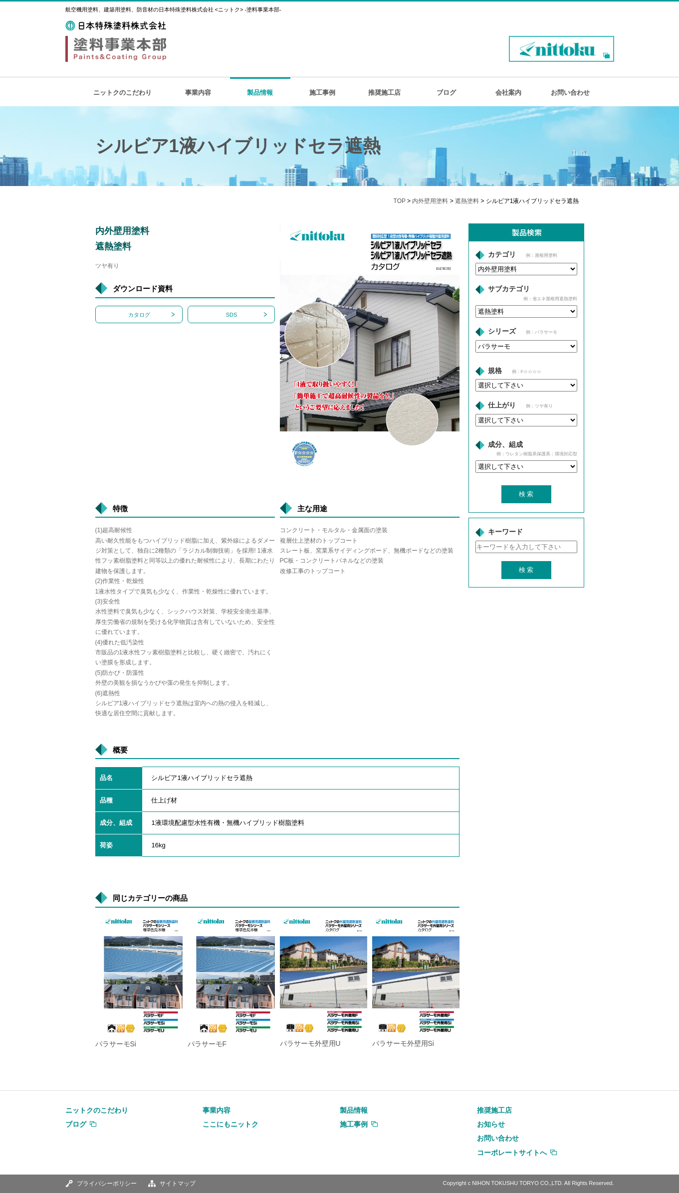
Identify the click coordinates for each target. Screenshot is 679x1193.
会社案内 (508, 92)
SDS (231, 315)
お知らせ (491, 1124)
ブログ (446, 92)
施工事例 (322, 92)
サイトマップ (178, 1183)
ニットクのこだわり (122, 92)
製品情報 (260, 92)
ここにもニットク (230, 1124)
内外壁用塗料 (430, 201)
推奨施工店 (384, 92)
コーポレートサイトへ (512, 1153)
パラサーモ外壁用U (310, 1043)
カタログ (139, 315)
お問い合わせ (570, 92)
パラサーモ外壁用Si (403, 1043)
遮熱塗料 (467, 201)
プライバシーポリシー (107, 1183)
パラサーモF (207, 1044)
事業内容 (198, 92)
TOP (400, 201)
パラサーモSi (115, 1044)
